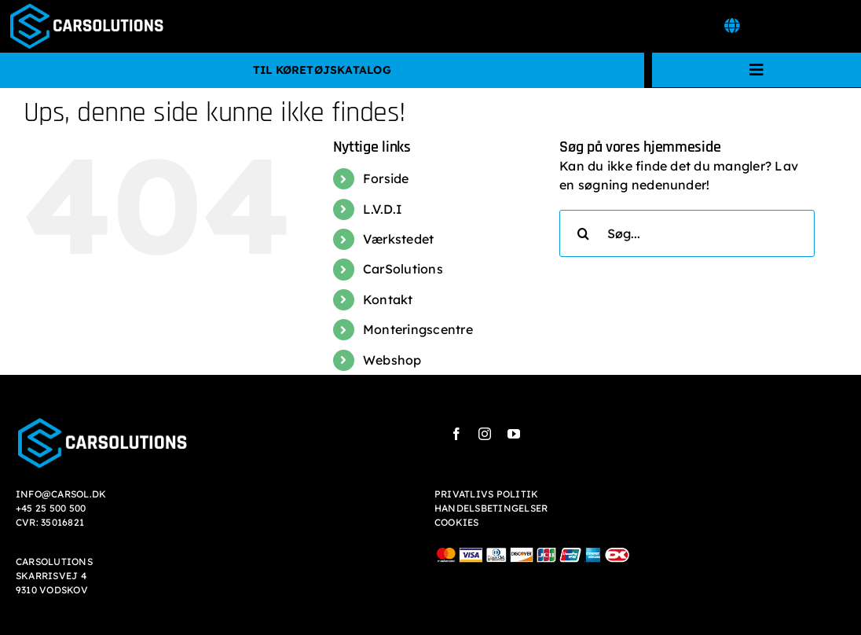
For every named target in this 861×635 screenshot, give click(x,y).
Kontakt (388, 299)
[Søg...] (687, 233)
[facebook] (456, 434)
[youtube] (513, 434)
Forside (386, 178)
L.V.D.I (383, 209)
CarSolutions (403, 269)
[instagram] (484, 434)
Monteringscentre (418, 329)
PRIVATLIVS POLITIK (486, 494)
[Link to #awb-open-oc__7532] (731, 26)
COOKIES (456, 522)
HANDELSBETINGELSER (491, 508)
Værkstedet (398, 239)
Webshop (392, 360)
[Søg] (582, 233)
